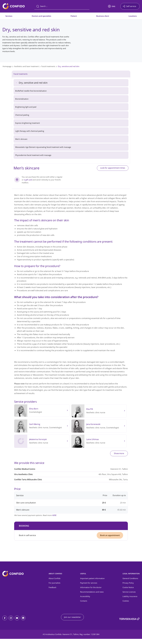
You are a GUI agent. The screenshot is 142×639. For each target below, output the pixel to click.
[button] (112, 6)
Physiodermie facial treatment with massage (33, 155)
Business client (102, 16)
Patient (74, 16)
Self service (131, 6)
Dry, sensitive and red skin (68, 66)
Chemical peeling (22, 115)
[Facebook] (4, 618)
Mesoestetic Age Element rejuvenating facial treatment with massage (43, 147)
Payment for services (88, 583)
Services (8, 16)
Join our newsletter (72, 617)
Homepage (7, 66)
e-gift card (28, 180)
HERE (54, 515)
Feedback (52, 587)
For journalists (54, 583)
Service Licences (129, 592)
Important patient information (92, 578)
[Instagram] (10, 618)
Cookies (126, 601)
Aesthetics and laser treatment (26, 66)
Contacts (83, 601)
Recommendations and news (92, 592)
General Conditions (130, 578)
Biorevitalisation (21, 99)
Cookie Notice (128, 587)
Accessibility (85, 596)
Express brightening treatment (27, 123)
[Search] (61, 6)
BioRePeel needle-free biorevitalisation (31, 91)
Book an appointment (110, 535)
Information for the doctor (91, 587)
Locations (133, 16)
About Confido (54, 578)
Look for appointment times (112, 168)
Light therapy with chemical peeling (29, 131)
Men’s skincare (21, 139)
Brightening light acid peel (25, 107)
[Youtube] (17, 618)
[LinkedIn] (23, 618)
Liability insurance (130, 596)
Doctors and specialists (41, 16)
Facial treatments (48, 66)
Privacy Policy (128, 583)
